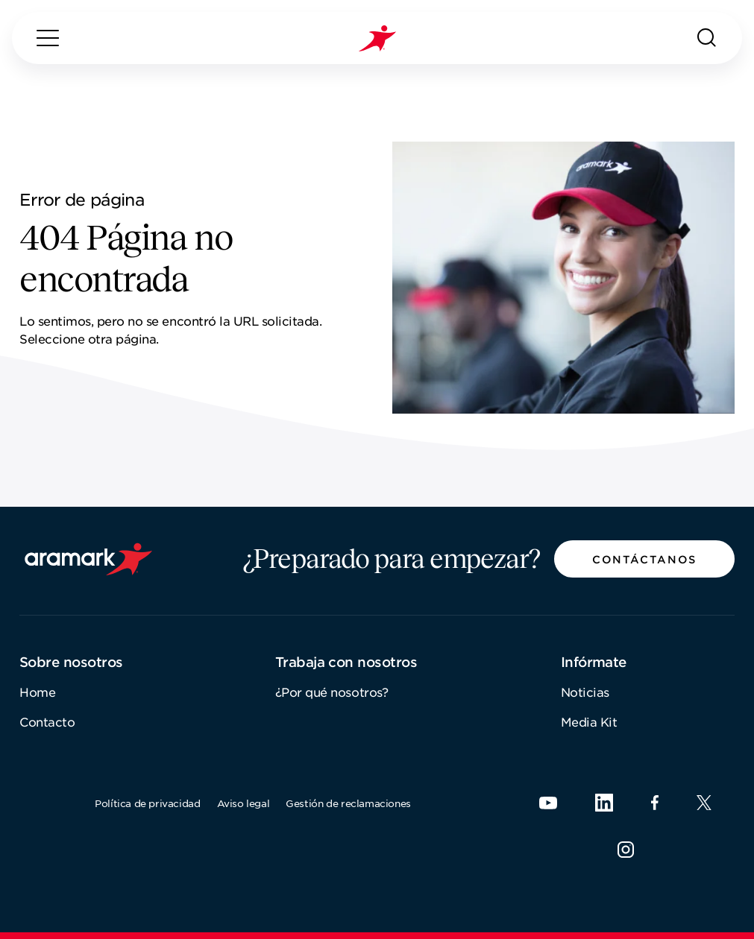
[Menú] (48, 38)
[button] (644, 559)
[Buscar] (707, 38)
